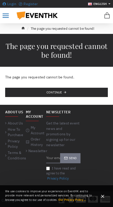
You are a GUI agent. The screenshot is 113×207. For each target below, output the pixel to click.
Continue (54, 92)
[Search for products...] (95, 15)
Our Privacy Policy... (72, 200)
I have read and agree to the (61, 173)
